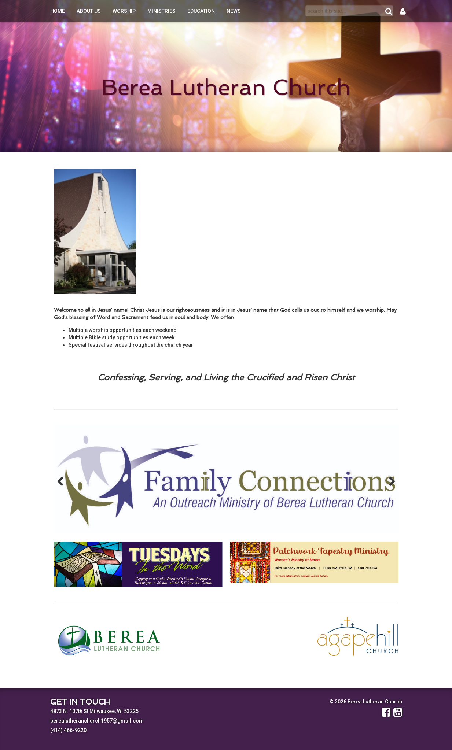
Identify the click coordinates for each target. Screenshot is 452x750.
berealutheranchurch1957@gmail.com (97, 721)
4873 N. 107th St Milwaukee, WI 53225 (94, 711)
